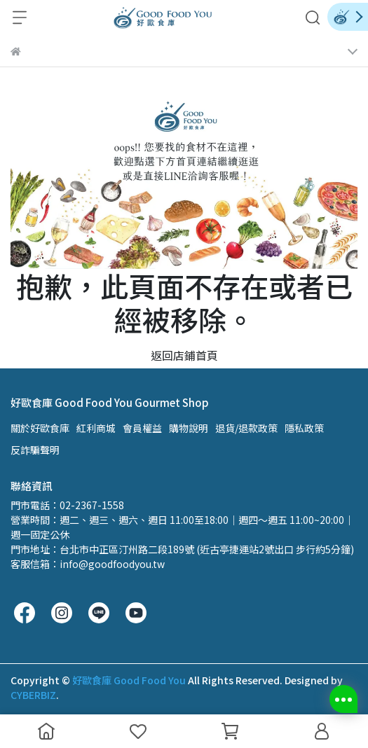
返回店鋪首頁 (184, 355)
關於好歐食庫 (40, 428)
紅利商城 (96, 428)
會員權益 (142, 428)
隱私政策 (304, 428)
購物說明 (188, 428)
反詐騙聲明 (35, 450)
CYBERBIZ (33, 695)
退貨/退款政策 (246, 428)
